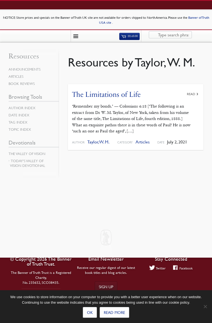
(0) (129, 36)
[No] (205, 306)
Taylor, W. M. (98, 142)
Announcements (25, 69)
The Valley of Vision (27, 153)
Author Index (22, 108)
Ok (90, 312)
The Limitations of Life (106, 94)
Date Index (19, 115)
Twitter (157, 268)
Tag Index (18, 122)
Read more (114, 312)
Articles (143, 142)
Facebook (183, 268)
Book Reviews (22, 83)
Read (191, 94)
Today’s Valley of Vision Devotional (27, 163)
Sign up (106, 286)
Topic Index (20, 129)
